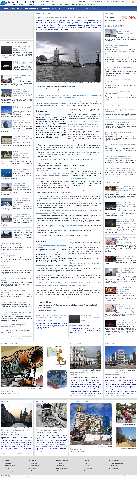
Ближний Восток (9, 465)
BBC (74, 169)
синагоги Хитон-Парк (51, 103)
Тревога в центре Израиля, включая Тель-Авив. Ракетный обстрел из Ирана (126, 222)
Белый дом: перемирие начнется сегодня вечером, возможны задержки (123, 290)
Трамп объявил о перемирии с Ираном (125, 257)
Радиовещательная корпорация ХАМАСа (51, 246)
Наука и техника (62, 460)
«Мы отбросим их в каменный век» (22, 63)
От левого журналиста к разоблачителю (116, 373)
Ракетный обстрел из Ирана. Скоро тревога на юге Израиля (126, 306)
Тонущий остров (15, 244)
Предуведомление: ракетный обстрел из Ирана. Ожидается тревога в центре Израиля (125, 240)
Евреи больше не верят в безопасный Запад (118, 133)
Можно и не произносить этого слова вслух (22, 138)
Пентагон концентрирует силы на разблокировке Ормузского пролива (21, 201)
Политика (60, 471)
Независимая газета (84, 325)
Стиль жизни (115, 460)
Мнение (33, 471)
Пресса (86, 460)
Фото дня (114, 465)
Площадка (60, 465)
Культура (34, 463)
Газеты (6, 468)
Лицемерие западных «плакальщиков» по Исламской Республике (22, 216)
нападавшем (73, 112)
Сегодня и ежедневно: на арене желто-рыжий (14, 325)
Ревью (86, 463)
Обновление (75, 449)
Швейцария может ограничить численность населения (16, 313)
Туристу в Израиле (117, 463)
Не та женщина (26, 230)
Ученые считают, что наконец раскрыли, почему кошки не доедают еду (125, 189)
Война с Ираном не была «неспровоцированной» (21, 185)
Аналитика (7, 463)
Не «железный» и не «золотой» (22, 108)
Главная (6, 460)
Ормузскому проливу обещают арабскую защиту (21, 48)
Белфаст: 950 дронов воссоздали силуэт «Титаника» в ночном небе (126, 322)
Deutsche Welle (49, 321)
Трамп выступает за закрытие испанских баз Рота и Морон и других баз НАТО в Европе (22, 93)
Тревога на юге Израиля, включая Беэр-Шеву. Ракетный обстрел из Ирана (125, 271)
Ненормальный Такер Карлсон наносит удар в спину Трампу (22, 122)
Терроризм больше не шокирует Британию (13, 255)
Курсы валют (35, 465)
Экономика (114, 468)
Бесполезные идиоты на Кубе (49, 430)
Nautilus (109, 446)
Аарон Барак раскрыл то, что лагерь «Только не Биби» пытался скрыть (120, 169)
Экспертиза (114, 471)
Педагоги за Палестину (17, 302)
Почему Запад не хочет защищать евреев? (117, 93)
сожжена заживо (77, 226)
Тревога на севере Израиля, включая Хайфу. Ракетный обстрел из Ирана (126, 205)
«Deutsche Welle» (80, 179)
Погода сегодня (62, 468)
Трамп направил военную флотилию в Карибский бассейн (118, 157)
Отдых (59, 463)
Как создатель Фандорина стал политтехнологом (15, 431)
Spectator (98, 82)
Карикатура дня (9, 471)
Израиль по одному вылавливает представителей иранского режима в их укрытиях (21, 155)
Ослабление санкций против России (21, 170)
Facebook (40, 389)
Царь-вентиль (7, 391)
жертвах (84, 112)
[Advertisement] (16, 25)
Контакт (33, 460)
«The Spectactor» (44, 308)
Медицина (34, 468)
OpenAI (56, 310)
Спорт (86, 471)
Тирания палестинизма (121, 122)
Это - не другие (44, 115)
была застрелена (59, 230)
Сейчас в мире (88, 468)
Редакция (87, 465)
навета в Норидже (83, 152)
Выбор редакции (96, 370)
